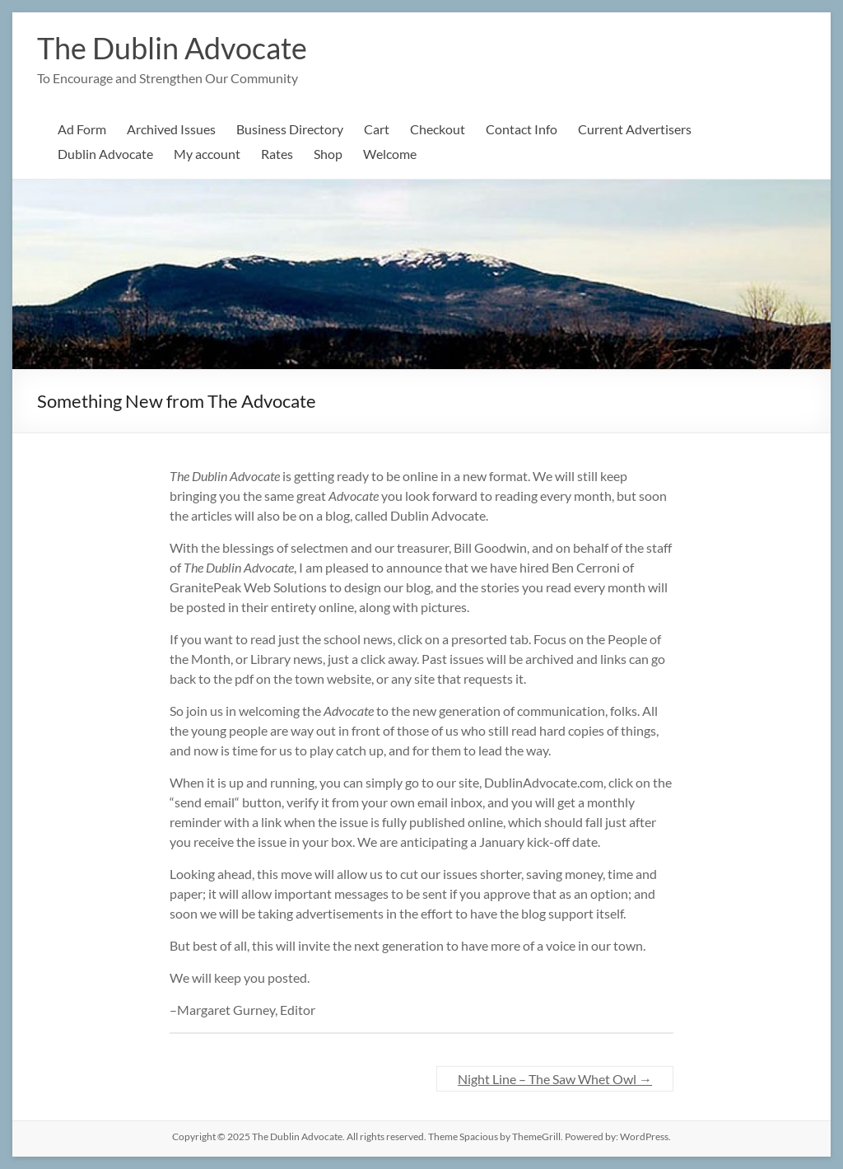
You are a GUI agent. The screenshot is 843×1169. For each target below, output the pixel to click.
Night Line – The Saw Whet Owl (555, 1079)
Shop (328, 153)
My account (207, 153)
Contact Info (521, 129)
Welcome (390, 153)
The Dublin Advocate (172, 48)
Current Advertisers (635, 129)
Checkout (437, 129)
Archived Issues (171, 129)
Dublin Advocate (105, 153)
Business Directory (289, 129)
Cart (376, 129)
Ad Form (82, 129)
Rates (277, 153)
